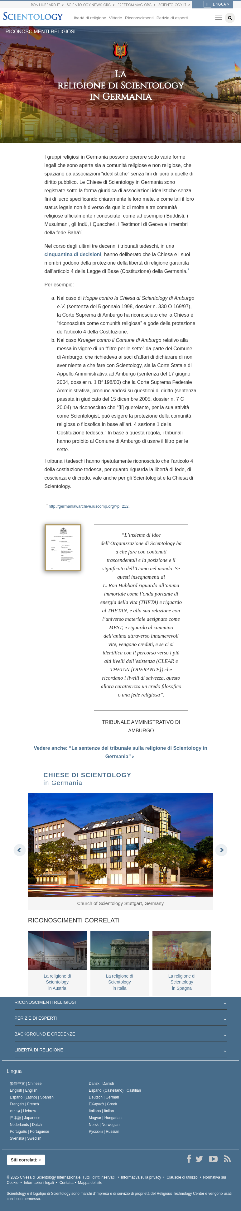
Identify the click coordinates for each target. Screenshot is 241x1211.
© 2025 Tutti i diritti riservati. (61, 1177)
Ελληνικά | (103, 1104)
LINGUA (215, 4)
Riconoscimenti (139, 18)
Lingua (14, 1071)
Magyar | (105, 1118)
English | (24, 1090)
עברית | (23, 1111)
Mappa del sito (90, 1182)
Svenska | (25, 1138)
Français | (24, 1104)
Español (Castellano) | (115, 1090)
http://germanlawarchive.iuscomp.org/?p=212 (88, 506)
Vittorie (115, 18)
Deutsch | (104, 1097)
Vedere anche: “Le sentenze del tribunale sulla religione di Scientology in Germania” (120, 752)
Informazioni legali (39, 1182)
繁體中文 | (26, 1083)
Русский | (104, 1131)
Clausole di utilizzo (181, 1177)
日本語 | (25, 1118)
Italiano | (101, 1111)
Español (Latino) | (32, 1097)
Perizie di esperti (172, 18)
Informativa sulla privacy (141, 1177)
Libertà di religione (88, 18)
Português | (29, 1131)
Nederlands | (26, 1124)
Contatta (67, 1182)
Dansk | (101, 1083)
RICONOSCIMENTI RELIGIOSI (41, 31)
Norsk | (104, 1124)
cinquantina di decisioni (73, 254)
